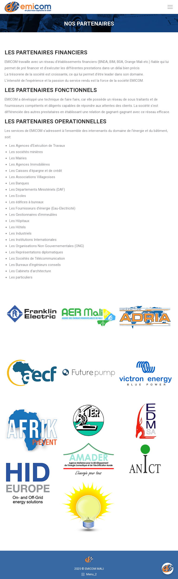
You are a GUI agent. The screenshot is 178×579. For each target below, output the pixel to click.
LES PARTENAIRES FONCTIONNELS (51, 90)
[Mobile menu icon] (170, 7)
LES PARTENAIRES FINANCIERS (46, 52)
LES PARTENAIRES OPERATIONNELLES (55, 121)
